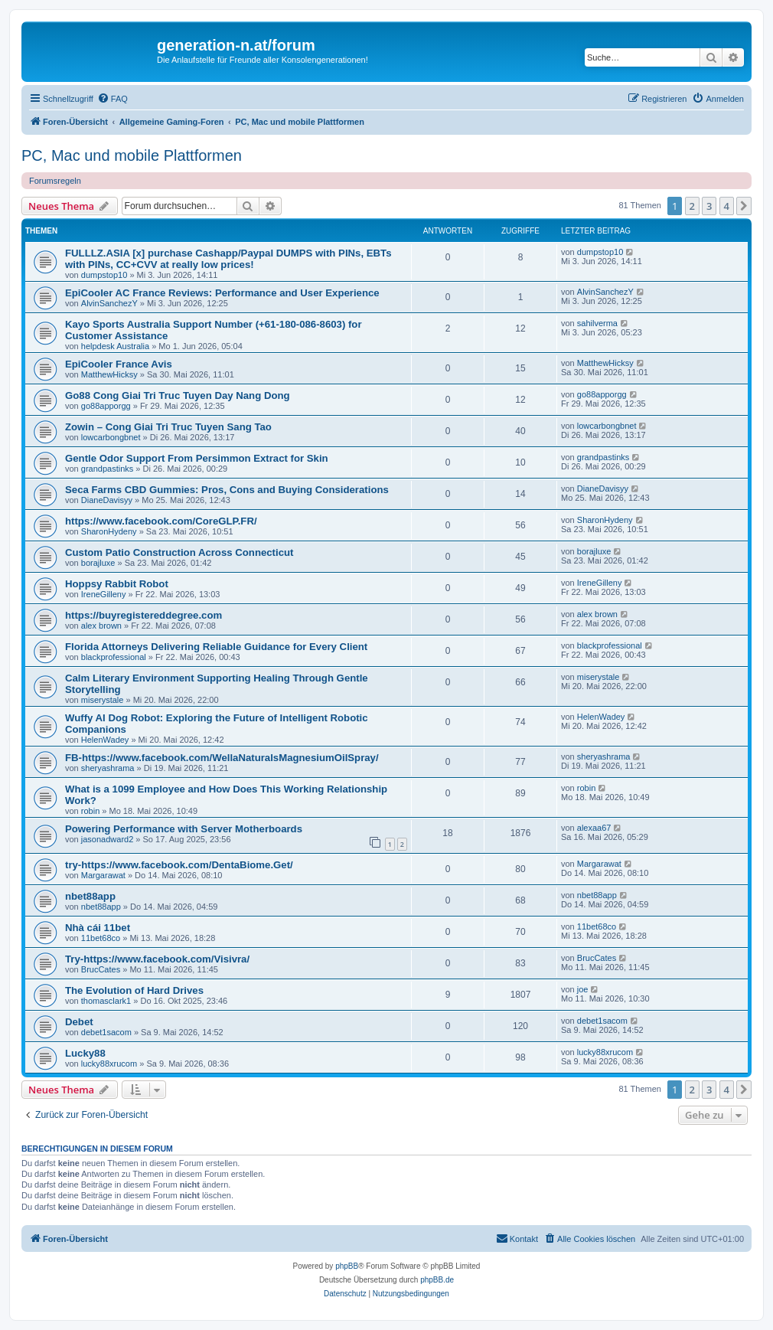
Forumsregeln (55, 180)
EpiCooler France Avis (118, 364)
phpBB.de (437, 1280)
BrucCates (100, 969)
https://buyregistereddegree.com (143, 615)
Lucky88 (85, 1053)
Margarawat (103, 875)
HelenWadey (105, 739)
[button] (744, 206)
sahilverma (597, 323)
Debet (79, 1022)
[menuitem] (112, 99)
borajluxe (98, 562)
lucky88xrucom (109, 1063)
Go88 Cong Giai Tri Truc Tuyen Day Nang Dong (177, 395)
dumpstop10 (104, 274)
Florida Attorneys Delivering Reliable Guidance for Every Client (216, 646)
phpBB (346, 1266)
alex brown (101, 625)
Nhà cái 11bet (97, 927)
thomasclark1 (106, 1000)
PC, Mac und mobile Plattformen (131, 155)
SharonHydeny (109, 531)
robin (90, 810)
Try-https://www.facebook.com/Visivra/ (157, 959)
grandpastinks (107, 468)
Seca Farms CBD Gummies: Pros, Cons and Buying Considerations (227, 489)
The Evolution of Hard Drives (134, 990)
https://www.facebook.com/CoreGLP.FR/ (161, 521)
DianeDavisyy (106, 500)
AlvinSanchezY (109, 303)
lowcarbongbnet (111, 437)
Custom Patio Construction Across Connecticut (179, 552)
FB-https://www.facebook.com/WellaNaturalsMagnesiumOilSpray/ (222, 757)
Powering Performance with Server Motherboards (183, 829)
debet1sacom (106, 1032)
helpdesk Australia (115, 346)
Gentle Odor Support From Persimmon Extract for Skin (196, 458)
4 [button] (726, 206)
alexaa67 (594, 827)
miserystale (102, 699)
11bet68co (100, 938)
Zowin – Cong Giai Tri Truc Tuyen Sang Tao (168, 427)
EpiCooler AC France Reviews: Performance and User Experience (222, 293)
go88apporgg (106, 405)
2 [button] (692, 206)
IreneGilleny (103, 594)
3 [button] (709, 206)
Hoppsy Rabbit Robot (116, 584)
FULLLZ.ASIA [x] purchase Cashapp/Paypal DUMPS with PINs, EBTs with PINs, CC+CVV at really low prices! (228, 258)
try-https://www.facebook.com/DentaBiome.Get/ (179, 865)
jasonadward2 (107, 839)
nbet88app (90, 896)
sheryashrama (108, 768)
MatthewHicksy (109, 374)
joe (583, 989)
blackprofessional (113, 657)
